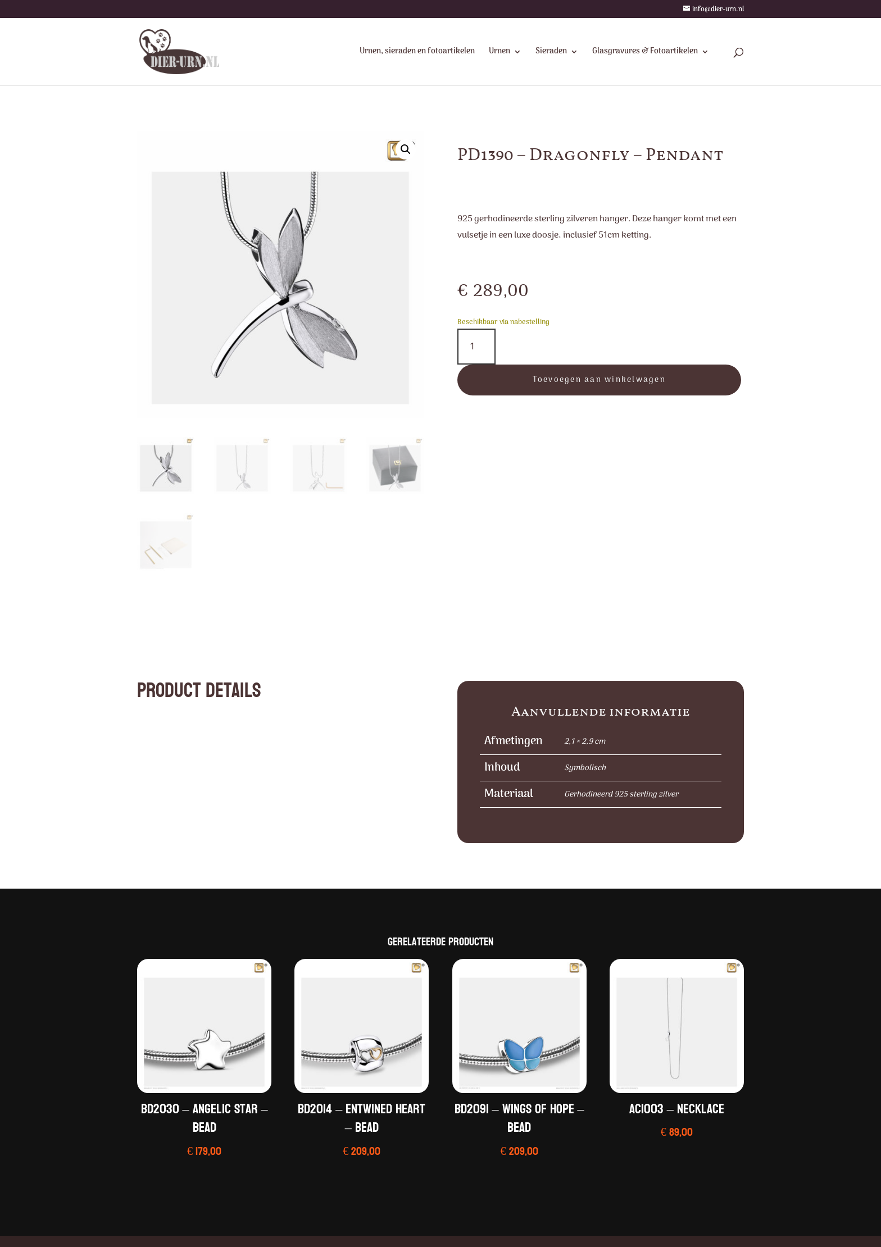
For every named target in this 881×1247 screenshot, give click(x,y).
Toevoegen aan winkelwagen (599, 380)
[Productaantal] (476, 346)
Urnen (499, 53)
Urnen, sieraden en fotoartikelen (417, 53)
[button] (406, 149)
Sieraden (551, 53)
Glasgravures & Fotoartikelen (645, 53)
